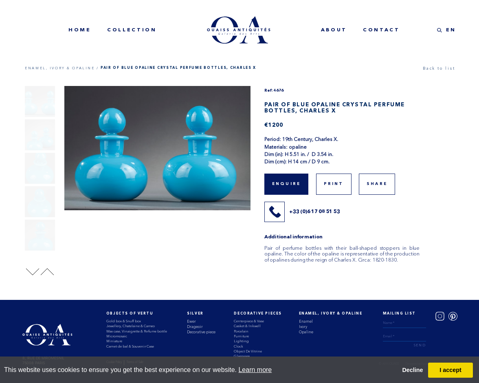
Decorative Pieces (257, 313)
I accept (450, 370)
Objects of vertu (130, 313)
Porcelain (241, 331)
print (334, 184)
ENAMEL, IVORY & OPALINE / (62, 68)
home (79, 30)
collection (132, 30)
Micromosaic (116, 336)
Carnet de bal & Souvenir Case (130, 346)
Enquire (286, 184)
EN (451, 30)
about (334, 30)
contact (381, 30)
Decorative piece (201, 332)
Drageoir (195, 326)
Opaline (306, 332)
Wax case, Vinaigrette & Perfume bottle (136, 331)
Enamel (306, 321)
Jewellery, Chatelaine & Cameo (130, 326)
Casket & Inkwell (247, 326)
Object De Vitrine (248, 351)
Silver (195, 313)
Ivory (303, 326)
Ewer (191, 321)
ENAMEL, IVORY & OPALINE (331, 313)
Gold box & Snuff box (123, 321)
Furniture (241, 336)
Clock (238, 346)
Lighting (241, 341)
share (377, 184)
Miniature (114, 341)
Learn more (255, 369)
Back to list (439, 68)
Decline (412, 370)
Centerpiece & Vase (249, 321)
